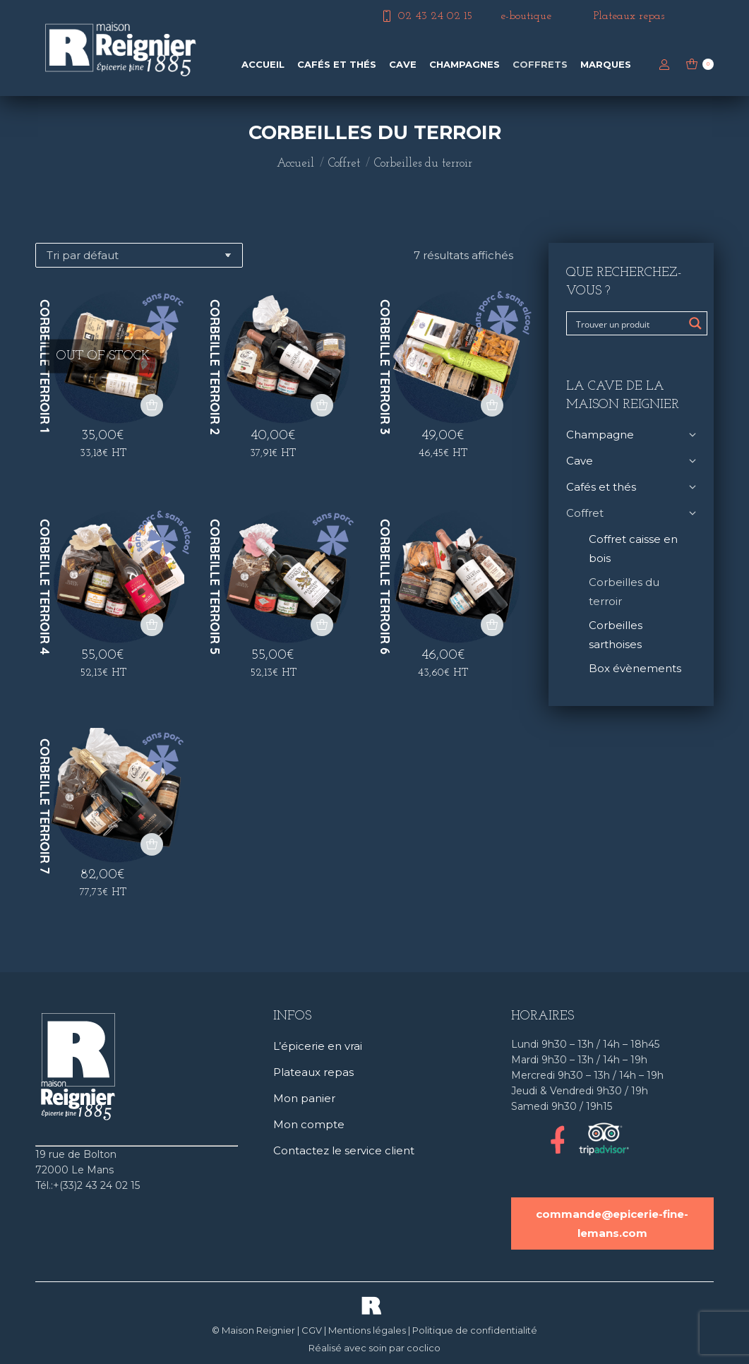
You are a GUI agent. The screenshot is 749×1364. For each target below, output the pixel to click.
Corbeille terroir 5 (215, 586)
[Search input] (627, 323)
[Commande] (139, 255)
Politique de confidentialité (474, 1330)
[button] (322, 405)
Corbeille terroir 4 (45, 587)
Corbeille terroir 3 (385, 367)
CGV (311, 1330)
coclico (424, 1347)
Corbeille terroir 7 (45, 806)
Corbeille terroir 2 (215, 367)
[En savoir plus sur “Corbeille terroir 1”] (151, 405)
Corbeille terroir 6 (385, 586)
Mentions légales (367, 1330)
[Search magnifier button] (695, 323)
